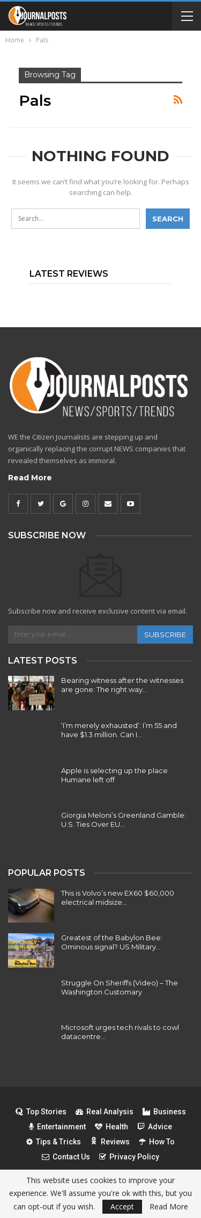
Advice (154, 1126)
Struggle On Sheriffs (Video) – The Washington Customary (119, 987)
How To (157, 1141)
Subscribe (165, 634)
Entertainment (57, 1126)
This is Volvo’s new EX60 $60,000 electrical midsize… (117, 897)
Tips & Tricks (53, 1141)
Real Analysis (104, 1111)
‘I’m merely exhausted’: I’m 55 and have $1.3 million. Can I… (119, 730)
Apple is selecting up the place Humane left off (114, 775)
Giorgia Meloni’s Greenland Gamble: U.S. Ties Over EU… (123, 819)
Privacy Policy (129, 1156)
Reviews (110, 1141)
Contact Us (66, 1156)
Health (111, 1126)
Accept (122, 1206)
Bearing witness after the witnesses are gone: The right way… (122, 685)
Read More (30, 477)
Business (164, 1111)
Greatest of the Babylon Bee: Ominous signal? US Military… (111, 942)
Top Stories (41, 1111)
